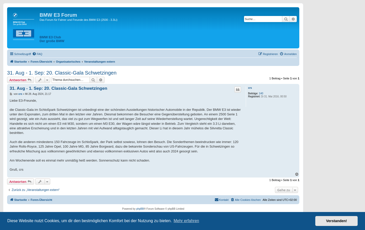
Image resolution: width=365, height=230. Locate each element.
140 (261, 93)
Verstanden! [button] (336, 221)
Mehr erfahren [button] (186, 221)
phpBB (140, 208)
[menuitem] (37, 54)
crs (250, 87)
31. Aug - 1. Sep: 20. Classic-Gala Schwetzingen (61, 73)
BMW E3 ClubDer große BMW (52, 39)
